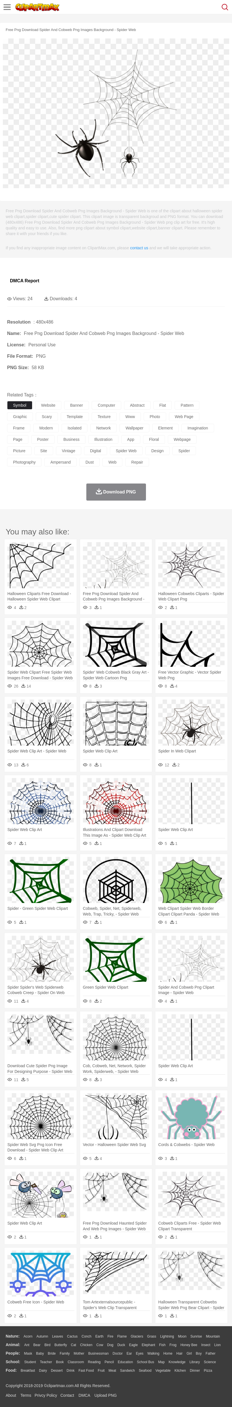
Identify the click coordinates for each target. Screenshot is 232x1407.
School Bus (145, 1362)
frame (18, 428)
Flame (122, 1336)
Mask (28, 1353)
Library (194, 1362)
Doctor (118, 1353)
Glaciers (137, 1336)
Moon (182, 1336)
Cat (73, 1345)
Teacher (46, 1362)
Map (161, 1362)
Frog (173, 1345)
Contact (67, 1395)
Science (210, 1362)
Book (60, 1362)
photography (24, 462)
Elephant (148, 1345)
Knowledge (177, 1362)
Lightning (167, 1336)
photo (155, 416)
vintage (68, 451)
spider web (126, 451)
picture (19, 451)
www (130, 416)
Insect (205, 1345)
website (48, 405)
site (43, 451)
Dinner (195, 1371)
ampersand (60, 462)
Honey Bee (188, 1345)
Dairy (43, 1371)
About (11, 1395)
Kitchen (180, 1371)
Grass (151, 1336)
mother (79, 1353)
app (130, 439)
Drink (71, 1371)
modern (46, 428)
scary (47, 416)
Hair (179, 1353)
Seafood (145, 1371)
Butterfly (61, 1345)
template (75, 416)
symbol (19, 405)
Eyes (139, 1353)
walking (153, 1353)
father (211, 1353)
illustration (103, 439)
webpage (182, 439)
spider (184, 451)
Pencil (109, 1362)
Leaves (57, 1336)
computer (106, 405)
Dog (110, 1345)
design (157, 451)
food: (11, 1370)
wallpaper (134, 428)
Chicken (86, 1345)
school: (13, 1361)
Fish (162, 1345)
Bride (52, 1353)
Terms (25, 1395)
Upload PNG (106, 1395)
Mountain (213, 1336)
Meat (112, 1371)
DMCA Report (24, 280)
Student (30, 1362)
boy (199, 1353)
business (71, 439)
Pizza (208, 1371)
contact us (139, 248)
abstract (137, 405)
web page (184, 416)
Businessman (98, 1353)
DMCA (84, 1395)
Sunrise (196, 1336)
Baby (40, 1353)
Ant (26, 1345)
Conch (86, 1336)
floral (154, 439)
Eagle (133, 1345)
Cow (99, 1345)
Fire (110, 1336)
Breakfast (28, 1371)
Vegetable (162, 1371)
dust (89, 462)
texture (104, 416)
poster (43, 439)
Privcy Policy (46, 1395)
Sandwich (127, 1371)
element (165, 428)
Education (125, 1362)
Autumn (42, 1336)
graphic (20, 416)
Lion (217, 1345)
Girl (189, 1353)
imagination (197, 428)
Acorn (28, 1336)
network (103, 428)
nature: (13, 1336)
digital (95, 451)
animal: (13, 1344)
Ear (129, 1353)
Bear (36, 1345)
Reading (94, 1362)
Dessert (56, 1371)
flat (162, 405)
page (17, 439)
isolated (74, 428)
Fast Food (86, 1371)
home (167, 1353)
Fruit (101, 1371)
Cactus (72, 1336)
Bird (47, 1345)
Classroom (76, 1362)
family (65, 1353)
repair (137, 462)
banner (76, 405)
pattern (187, 405)
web (112, 462)
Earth (99, 1336)
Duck (121, 1345)
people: (13, 1353)
